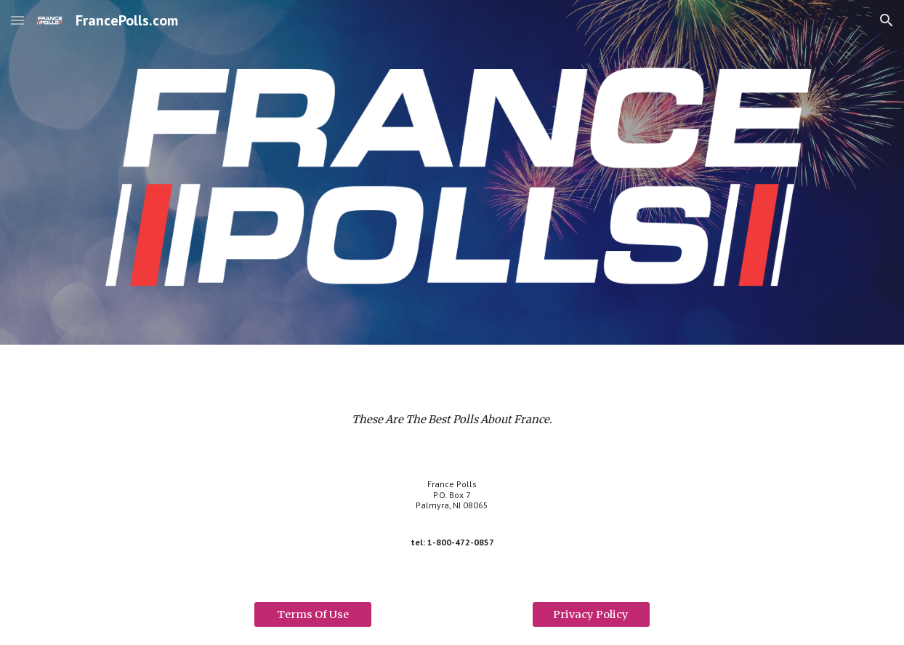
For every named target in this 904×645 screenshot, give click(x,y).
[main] (451, 419)
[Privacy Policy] (591, 614)
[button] (17, 20)
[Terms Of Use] (312, 614)
